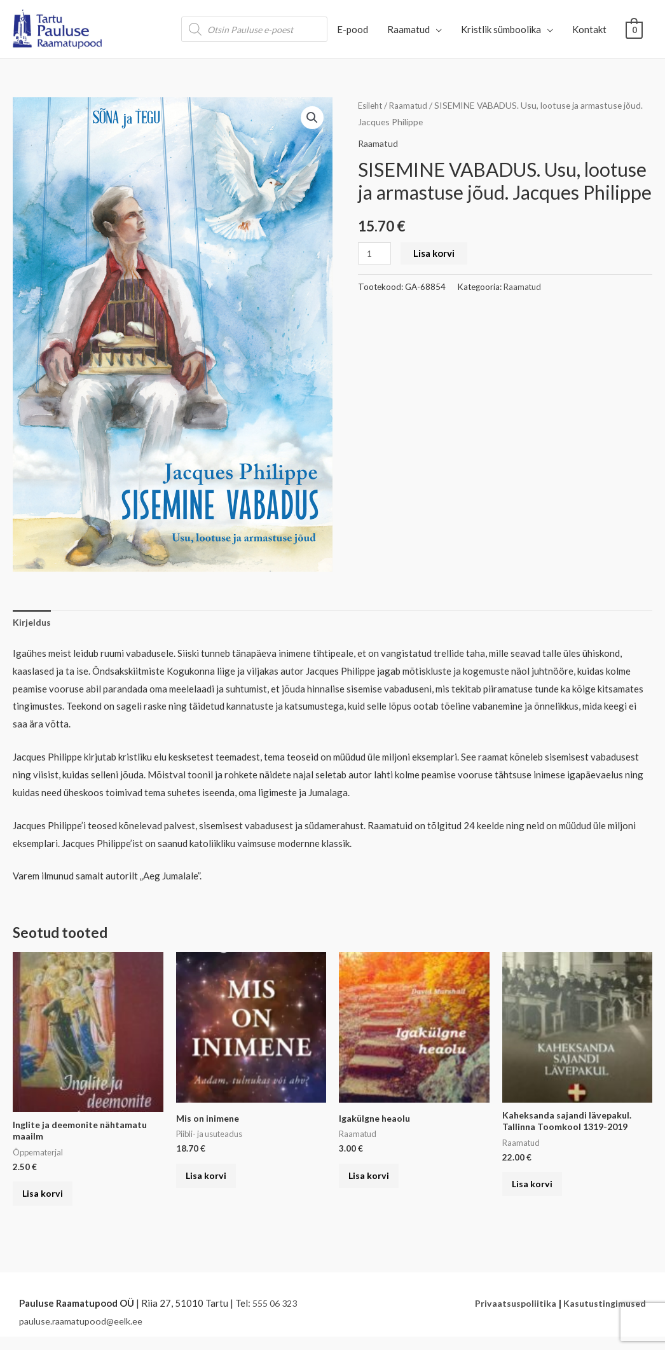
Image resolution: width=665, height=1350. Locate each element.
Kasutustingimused (602, 1315)
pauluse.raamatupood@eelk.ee (83, 1333)
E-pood (352, 29)
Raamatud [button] (408, 29)
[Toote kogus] (375, 253)
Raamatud (412, 105)
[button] (311, 118)
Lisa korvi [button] (49, 1202)
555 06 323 (277, 1315)
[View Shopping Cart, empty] (634, 29)
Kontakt (589, 29)
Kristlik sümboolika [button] (501, 29)
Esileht (371, 105)
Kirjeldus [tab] (32, 622)
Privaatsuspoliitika (511, 1315)
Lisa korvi (435, 253)
